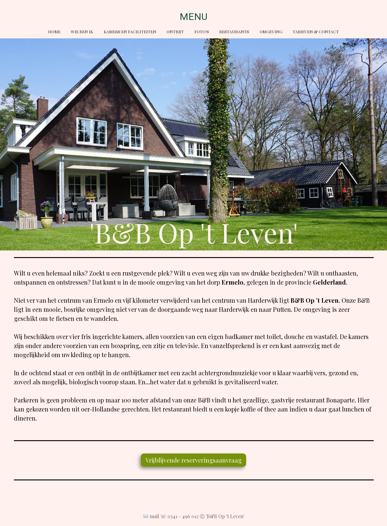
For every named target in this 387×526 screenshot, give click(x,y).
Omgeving (271, 31)
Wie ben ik (82, 31)
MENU (193, 16)
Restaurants (234, 31)
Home (54, 31)
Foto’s (201, 31)
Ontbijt (175, 31)
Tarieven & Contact (316, 31)
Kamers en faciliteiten (130, 31)
